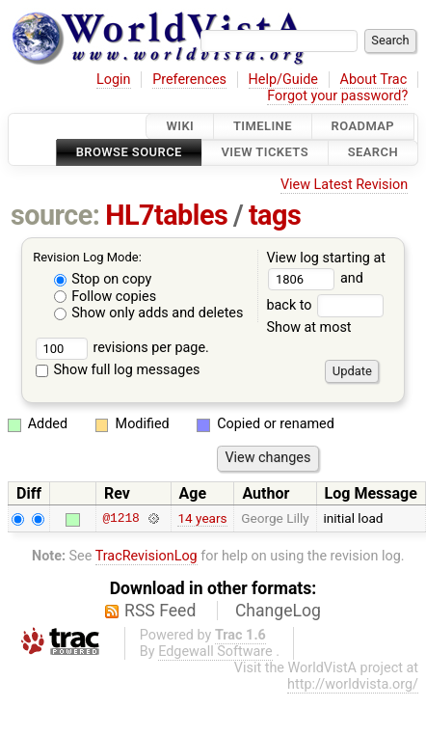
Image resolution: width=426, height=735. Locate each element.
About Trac (374, 79)
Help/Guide (283, 79)
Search (373, 153)
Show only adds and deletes (149, 313)
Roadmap (363, 126)
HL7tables (166, 215)
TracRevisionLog (146, 556)
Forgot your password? (337, 96)
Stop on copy (103, 279)
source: (55, 215)
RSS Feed (160, 610)
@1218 (120, 518)
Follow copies (105, 296)
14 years (201, 518)
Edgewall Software (215, 651)
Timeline (262, 126)
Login (113, 79)
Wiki (180, 126)
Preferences (189, 79)
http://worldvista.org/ (352, 684)
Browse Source (129, 153)
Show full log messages (118, 370)
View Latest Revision (344, 185)
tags (275, 215)
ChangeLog (278, 610)
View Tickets (265, 153)
